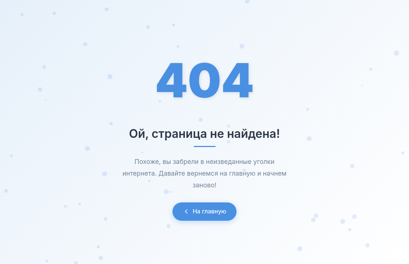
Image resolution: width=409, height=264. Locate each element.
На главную (204, 211)
